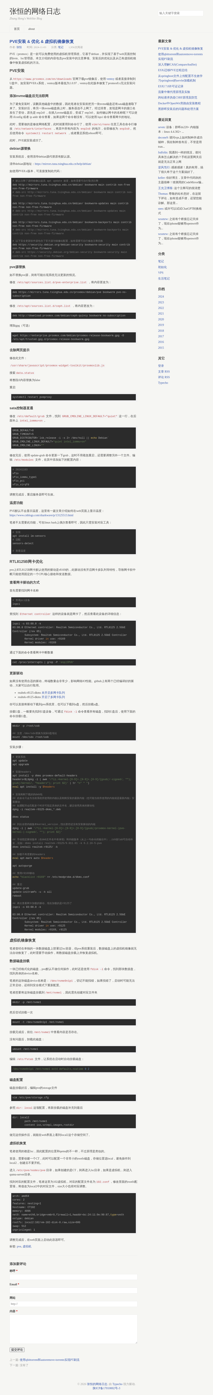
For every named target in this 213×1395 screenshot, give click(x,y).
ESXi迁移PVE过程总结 (172, 70)
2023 (161, 302)
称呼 (12, 1270)
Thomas (162, 193)
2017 (161, 336)
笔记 (60, 47)
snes (160, 208)
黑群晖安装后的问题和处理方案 (178, 108)
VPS (160, 272)
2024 (161, 296)
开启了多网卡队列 (53, 697)
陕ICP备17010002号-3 (106, 1388)
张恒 (19, 47)
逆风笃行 (164, 167)
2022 (161, 308)
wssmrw (163, 219)
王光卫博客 (165, 188)
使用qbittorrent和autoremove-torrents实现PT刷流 (49, 1359)
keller (161, 177)
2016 (161, 342)
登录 (161, 365)
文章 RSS (164, 371)
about (31, 28)
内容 (12, 1311)
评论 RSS (164, 377)
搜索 (200, 13)
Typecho (163, 382)
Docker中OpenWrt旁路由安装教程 (179, 103)
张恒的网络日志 (35, 11)
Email (13, 1284)
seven (161, 127)
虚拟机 (27, 1246)
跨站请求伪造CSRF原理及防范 (177, 97)
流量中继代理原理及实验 (174, 91)
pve (19, 1246)
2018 (161, 330)
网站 (12, 1297)
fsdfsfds (162, 152)
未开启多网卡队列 (53, 692)
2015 (161, 347)
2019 (161, 325)
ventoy (110, 78)
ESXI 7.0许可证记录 (170, 86)
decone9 (163, 137)
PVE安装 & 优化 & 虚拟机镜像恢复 (42, 41)
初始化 (162, 267)
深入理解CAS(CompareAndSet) (177, 64)
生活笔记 (164, 278)
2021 (161, 313)
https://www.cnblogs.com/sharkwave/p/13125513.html (41, 515)
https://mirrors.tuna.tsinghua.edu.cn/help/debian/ (63, 163)
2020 (161, 319)
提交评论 (17, 1349)
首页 (17, 28)
